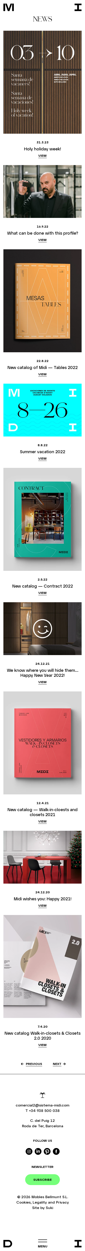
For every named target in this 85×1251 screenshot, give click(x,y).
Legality (40, 1202)
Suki (49, 1207)
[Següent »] (59, 1064)
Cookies (23, 1202)
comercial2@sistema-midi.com (42, 1105)
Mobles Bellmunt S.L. (50, 1197)
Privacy (62, 1202)
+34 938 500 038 (44, 1110)
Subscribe (42, 1179)
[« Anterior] (30, 1064)
